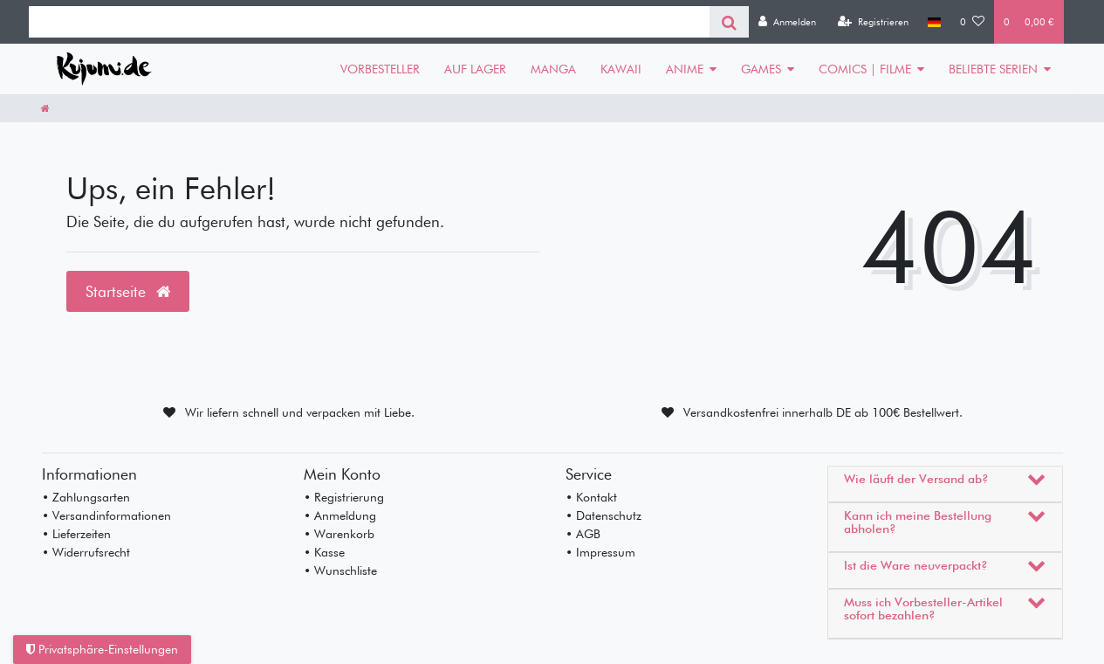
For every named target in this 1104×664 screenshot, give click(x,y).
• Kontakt (591, 497)
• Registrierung (344, 497)
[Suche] (729, 22)
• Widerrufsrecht (86, 552)
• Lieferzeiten (76, 534)
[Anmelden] (787, 22)
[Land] (934, 22)
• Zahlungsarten (86, 497)
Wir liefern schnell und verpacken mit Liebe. (300, 412)
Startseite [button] (128, 291)
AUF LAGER (475, 69)
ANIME (684, 69)
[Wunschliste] (972, 22)
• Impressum (600, 552)
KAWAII (620, 69)
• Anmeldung (340, 515)
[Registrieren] (873, 22)
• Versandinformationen (106, 515)
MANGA (553, 69)
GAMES (761, 69)
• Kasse (324, 552)
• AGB (583, 534)
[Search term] (369, 22)
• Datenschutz (603, 515)
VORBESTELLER (380, 69)
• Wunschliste (340, 571)
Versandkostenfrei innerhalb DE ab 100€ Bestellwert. (823, 412)
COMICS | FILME (865, 69)
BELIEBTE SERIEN (993, 69)
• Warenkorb (339, 534)
